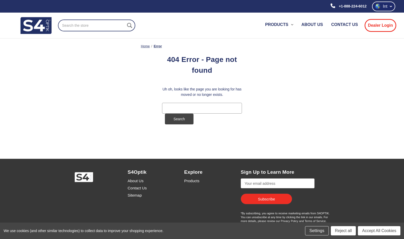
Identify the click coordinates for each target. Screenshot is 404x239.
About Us (136, 181)
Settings (316, 230)
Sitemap (135, 195)
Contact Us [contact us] (344, 24)
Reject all (343, 230)
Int (383, 6)
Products (279, 24)
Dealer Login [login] (380, 25)
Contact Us (137, 188)
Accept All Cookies (379, 230)
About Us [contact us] (312, 24)
